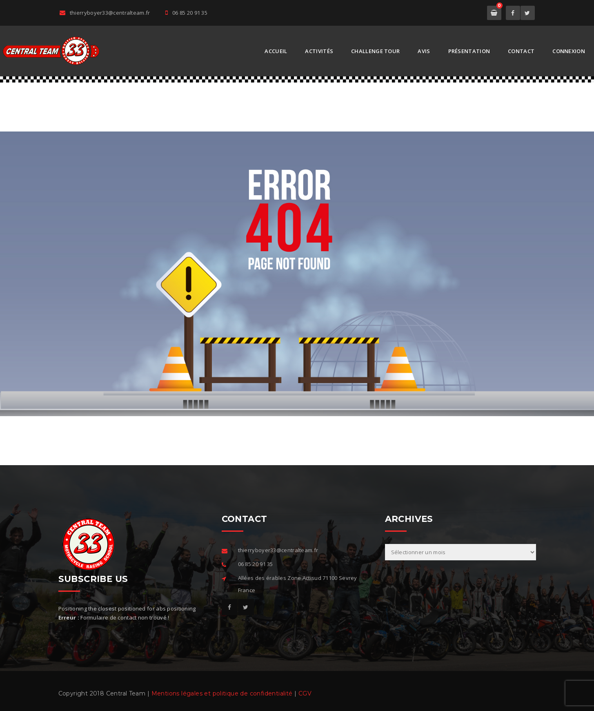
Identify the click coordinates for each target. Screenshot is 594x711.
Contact (521, 51)
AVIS (424, 51)
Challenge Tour (375, 51)
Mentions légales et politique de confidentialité (222, 693)
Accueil (276, 51)
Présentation (469, 51)
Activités (319, 51)
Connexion (568, 51)
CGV (304, 693)
